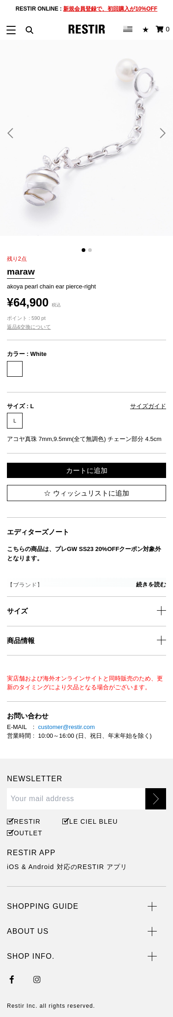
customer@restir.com (66, 726)
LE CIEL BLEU (92, 821)
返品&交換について (29, 327)
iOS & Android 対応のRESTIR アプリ (67, 866)
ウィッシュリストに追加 (86, 493)
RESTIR (27, 821)
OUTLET (28, 833)
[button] (14, 133)
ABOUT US (27, 931)
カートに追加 (86, 470)
